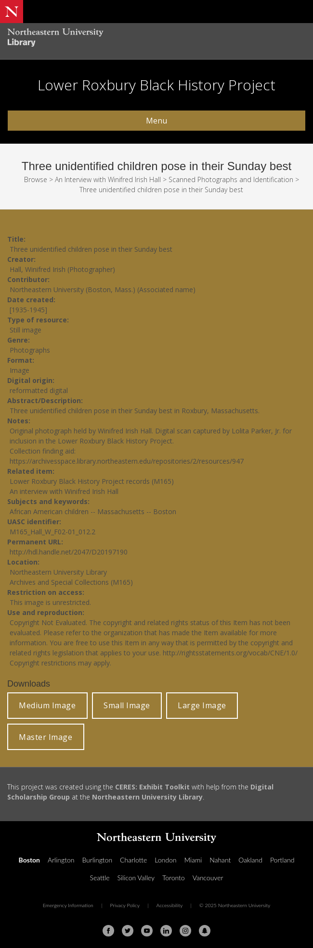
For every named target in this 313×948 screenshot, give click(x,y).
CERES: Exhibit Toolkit (152, 786)
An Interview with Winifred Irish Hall (108, 179)
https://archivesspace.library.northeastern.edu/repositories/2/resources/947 (127, 461)
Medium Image (47, 705)
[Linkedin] (166, 930)
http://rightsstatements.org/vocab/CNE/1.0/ (230, 652)
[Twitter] (127, 930)
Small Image (127, 705)
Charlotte (133, 860)
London (165, 860)
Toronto (173, 878)
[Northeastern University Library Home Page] (156, 38)
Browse (35, 179)
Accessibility (169, 905)
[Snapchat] (204, 930)
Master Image (45, 737)
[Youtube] (147, 930)
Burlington (97, 860)
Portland (282, 860)
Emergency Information (68, 905)
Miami (193, 860)
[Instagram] (185, 930)
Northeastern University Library (147, 796)
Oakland (250, 860)
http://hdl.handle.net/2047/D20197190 (69, 551)
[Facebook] (108, 930)
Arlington (61, 860)
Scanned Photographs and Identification (231, 179)
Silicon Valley (136, 878)
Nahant (220, 860)
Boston (29, 860)
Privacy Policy (125, 905)
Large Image (202, 705)
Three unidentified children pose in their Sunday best (161, 189)
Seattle (100, 878)
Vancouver (208, 878)
